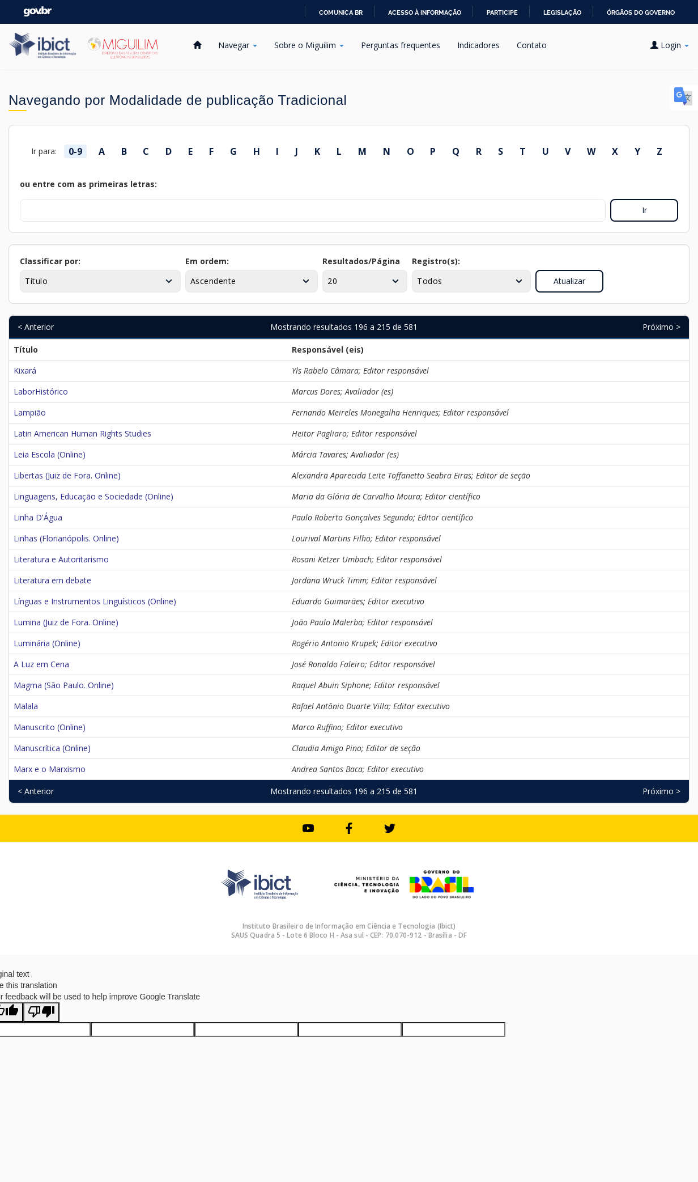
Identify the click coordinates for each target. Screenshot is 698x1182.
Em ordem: (207, 261)
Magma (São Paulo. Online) (64, 685)
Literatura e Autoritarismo (61, 559)
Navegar (237, 45)
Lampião (30, 412)
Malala (26, 706)
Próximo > (661, 326)
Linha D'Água (38, 517)
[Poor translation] (41, 1012)
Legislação (562, 12)
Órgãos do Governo (641, 12)
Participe (502, 12)
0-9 (75, 151)
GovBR (37, 11)
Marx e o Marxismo (50, 769)
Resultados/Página (361, 261)
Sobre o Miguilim (309, 45)
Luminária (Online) (47, 643)
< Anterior (36, 326)
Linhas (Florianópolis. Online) (66, 538)
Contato (532, 45)
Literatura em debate (52, 580)
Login (669, 45)
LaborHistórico (41, 391)
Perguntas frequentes (400, 45)
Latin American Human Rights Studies (82, 433)
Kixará (25, 370)
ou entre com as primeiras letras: (88, 184)
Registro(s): (436, 261)
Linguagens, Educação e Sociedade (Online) (93, 496)
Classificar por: (50, 261)
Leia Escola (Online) (50, 454)
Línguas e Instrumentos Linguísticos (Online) (95, 601)
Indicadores (478, 45)
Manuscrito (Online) (50, 727)
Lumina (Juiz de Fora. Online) (66, 622)
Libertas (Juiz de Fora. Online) (67, 475)
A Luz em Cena (41, 664)
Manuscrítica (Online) (52, 748)
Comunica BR (341, 12)
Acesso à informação (424, 12)
